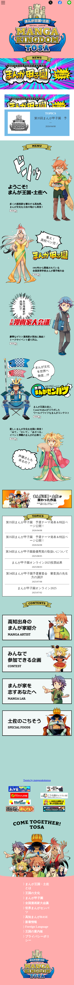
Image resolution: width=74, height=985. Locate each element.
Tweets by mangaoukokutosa (37, 780)
